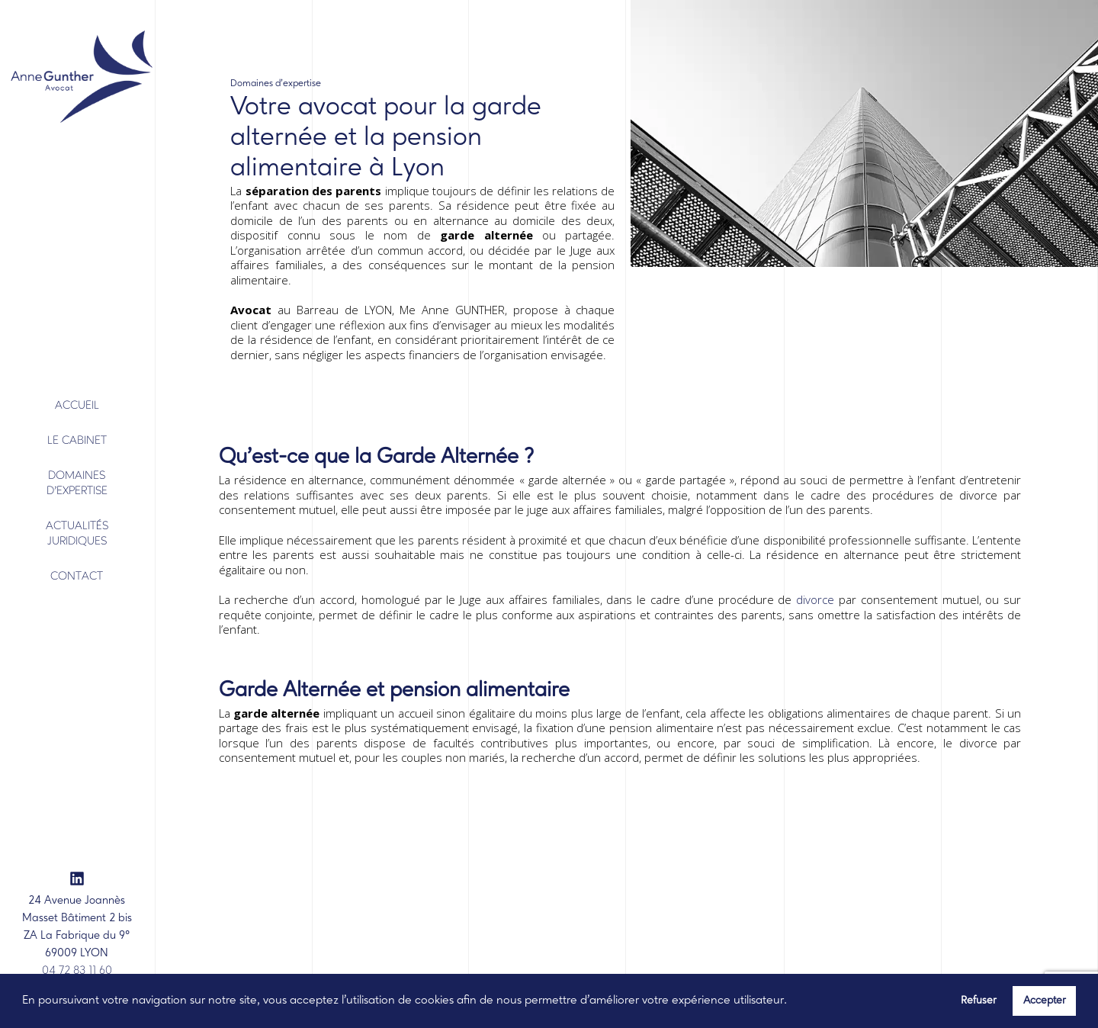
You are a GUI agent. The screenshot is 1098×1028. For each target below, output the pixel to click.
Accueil (77, 406)
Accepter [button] (1044, 1000)
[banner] (76, 80)
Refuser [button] (979, 1000)
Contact (76, 577)
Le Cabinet (77, 441)
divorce (815, 599)
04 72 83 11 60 (77, 971)
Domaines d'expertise (77, 484)
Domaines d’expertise (275, 83)
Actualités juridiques (77, 534)
